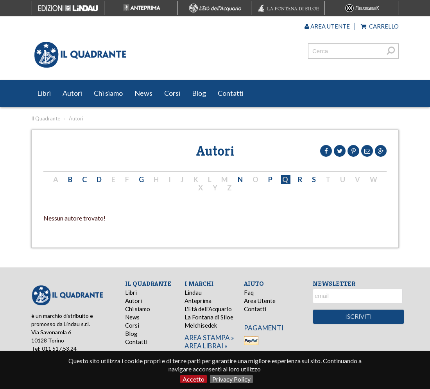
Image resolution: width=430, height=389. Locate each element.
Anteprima (198, 300)
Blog (199, 93)
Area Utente (260, 300)
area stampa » (209, 337)
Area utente (327, 26)
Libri (44, 93)
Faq (249, 292)
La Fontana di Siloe (209, 317)
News (143, 93)
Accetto (193, 379)
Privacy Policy (231, 379)
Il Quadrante (45, 118)
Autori (72, 93)
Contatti (231, 93)
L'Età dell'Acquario (208, 308)
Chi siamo (108, 93)
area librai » (206, 346)
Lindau (193, 292)
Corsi (172, 93)
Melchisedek (201, 325)
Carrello (380, 26)
